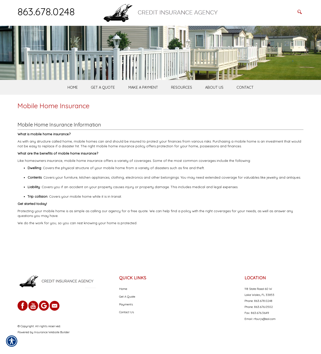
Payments (126, 304)
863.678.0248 (46, 11)
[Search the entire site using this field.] (270, 12)
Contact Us (126, 312)
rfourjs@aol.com (265, 319)
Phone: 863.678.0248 (258, 301)
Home (123, 289)
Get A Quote (127, 296)
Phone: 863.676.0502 (259, 307)
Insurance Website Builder (52, 332)
